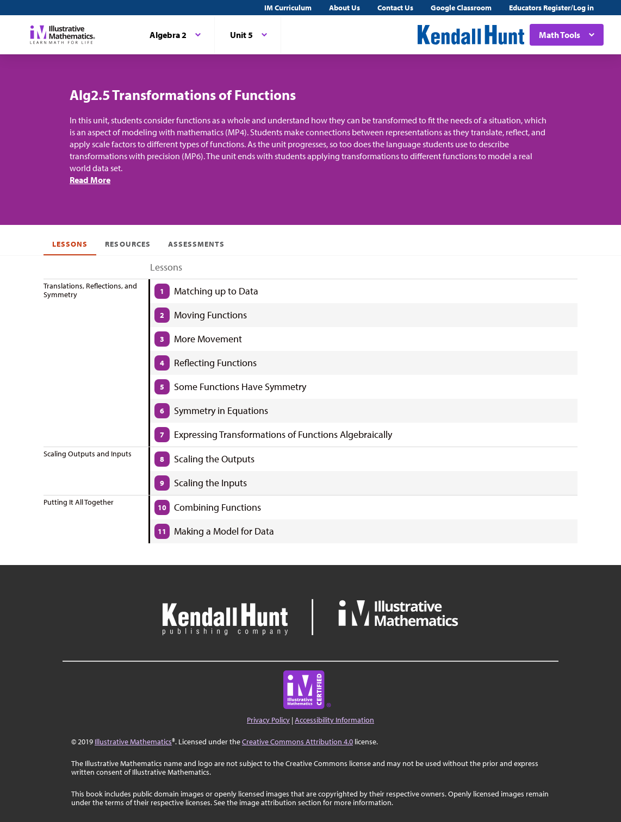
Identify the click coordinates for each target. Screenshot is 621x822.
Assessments (196, 244)
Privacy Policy (268, 720)
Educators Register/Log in (551, 7)
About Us (344, 7)
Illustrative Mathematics (133, 741)
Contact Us (395, 7)
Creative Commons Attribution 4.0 (297, 741)
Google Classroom (461, 7)
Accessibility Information (334, 720)
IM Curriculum (288, 7)
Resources (127, 244)
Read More (90, 179)
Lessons (70, 244)
